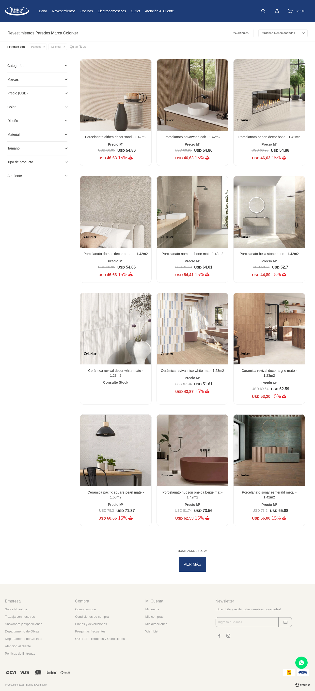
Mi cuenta (152, 609)
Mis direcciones (156, 624)
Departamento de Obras (22, 631)
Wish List (151, 631)
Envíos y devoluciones (91, 624)
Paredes (36, 46)
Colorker (56, 46)
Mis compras (154, 616)
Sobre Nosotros (16, 609)
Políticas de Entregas (20, 653)
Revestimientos (77, 11)
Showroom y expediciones (23, 624)
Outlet (148, 11)
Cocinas (100, 11)
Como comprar (85, 609)
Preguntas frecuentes (90, 631)
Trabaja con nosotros (20, 616)
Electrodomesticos (125, 11)
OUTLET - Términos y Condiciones (100, 639)
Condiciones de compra (92, 616)
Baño (56, 11)
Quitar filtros (78, 46)
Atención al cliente (172, 11)
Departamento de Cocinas (23, 639)
